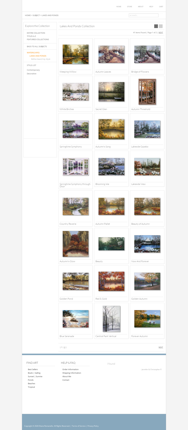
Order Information (70, 369)
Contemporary (33, 70)
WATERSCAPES (33, 52)
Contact (65, 380)
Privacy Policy (93, 426)
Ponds (30, 380)
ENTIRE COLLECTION (36, 33)
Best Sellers (33, 369)
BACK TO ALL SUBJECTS (37, 46)
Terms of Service (79, 426)
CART (161, 6)
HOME (118, 6)
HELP (151, 6)
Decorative (31, 73)
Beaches (31, 383)
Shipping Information (71, 373)
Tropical (31, 387)
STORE (129, 6)
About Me (66, 376)
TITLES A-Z (31, 36)
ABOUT (140, 6)
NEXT (161, 32)
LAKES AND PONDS (38, 55)
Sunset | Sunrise (35, 376)
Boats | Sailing (34, 373)
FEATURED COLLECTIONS (38, 39)
